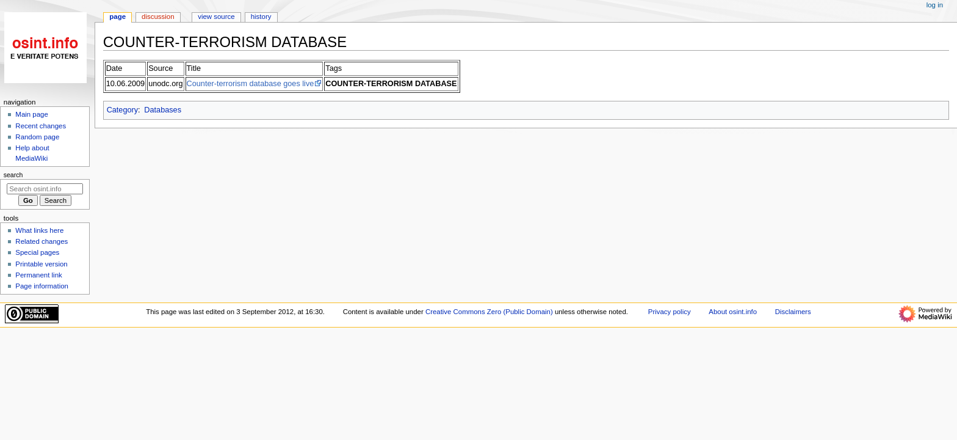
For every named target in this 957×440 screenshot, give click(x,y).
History (261, 16)
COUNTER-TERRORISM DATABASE (391, 83)
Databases (162, 110)
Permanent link (38, 275)
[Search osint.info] (45, 188)
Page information (41, 286)
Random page (37, 137)
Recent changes (40, 126)
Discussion (158, 16)
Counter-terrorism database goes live (250, 83)
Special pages (37, 252)
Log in (934, 5)
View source (216, 16)
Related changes (41, 241)
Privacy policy (669, 311)
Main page (31, 114)
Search (13, 174)
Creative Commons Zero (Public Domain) (489, 311)
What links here (39, 230)
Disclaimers (793, 311)
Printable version (41, 264)
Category (122, 110)
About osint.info (733, 311)
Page (117, 16)
